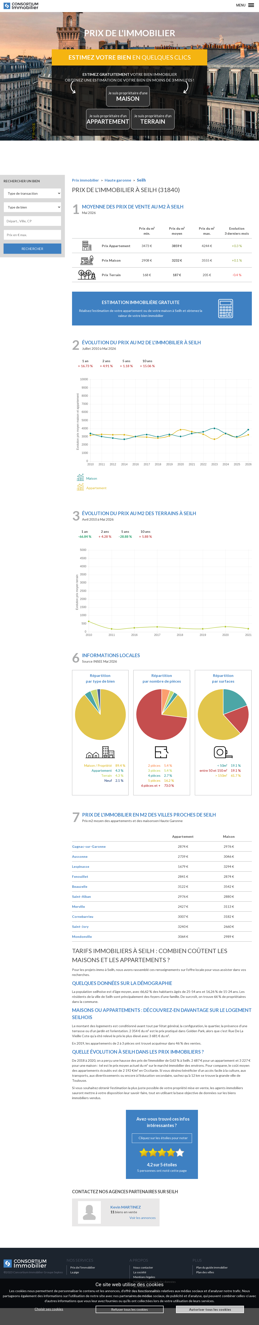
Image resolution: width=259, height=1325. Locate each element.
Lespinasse (80, 884)
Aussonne (80, 874)
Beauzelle (79, 904)
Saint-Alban (81, 914)
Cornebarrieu (82, 934)
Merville (78, 924)
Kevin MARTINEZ (125, 1224)
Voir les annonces (143, 1235)
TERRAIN (150, 132)
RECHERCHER (32, 266)
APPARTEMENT (111, 132)
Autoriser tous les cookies (210, 1309)
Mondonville (82, 954)
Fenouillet (80, 894)
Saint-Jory (80, 944)
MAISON (128, 102)
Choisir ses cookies (49, 1309)
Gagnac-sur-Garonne (89, 864)
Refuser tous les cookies (129, 1309)
